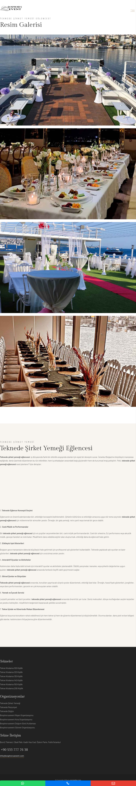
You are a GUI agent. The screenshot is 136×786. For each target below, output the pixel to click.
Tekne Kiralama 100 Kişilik (11, 668)
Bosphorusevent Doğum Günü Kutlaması (18, 723)
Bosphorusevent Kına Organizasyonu (16, 719)
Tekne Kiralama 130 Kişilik (11, 676)
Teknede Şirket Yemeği (10, 703)
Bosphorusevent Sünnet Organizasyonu (17, 727)
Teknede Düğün (7, 711)
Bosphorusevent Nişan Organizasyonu (16, 715)
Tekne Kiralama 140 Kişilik (11, 680)
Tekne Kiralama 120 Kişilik (11, 672)
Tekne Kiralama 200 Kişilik (11, 688)
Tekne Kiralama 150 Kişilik (11, 684)
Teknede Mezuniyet (8, 707)
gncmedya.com (75, 780)
